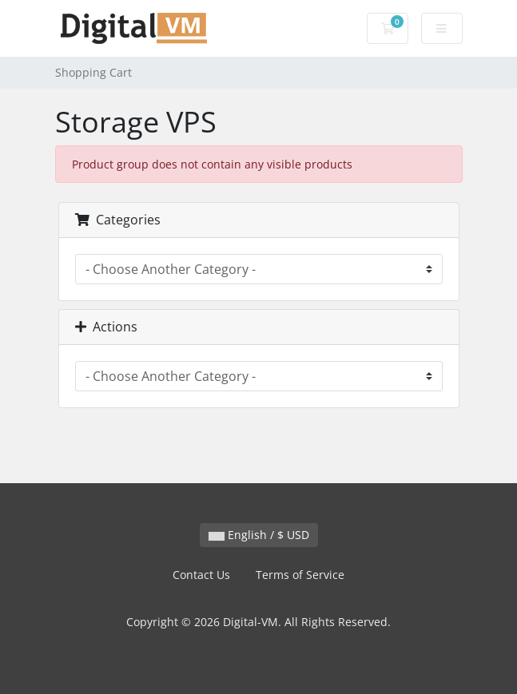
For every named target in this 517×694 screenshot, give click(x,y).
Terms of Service (300, 574)
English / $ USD (259, 534)
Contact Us (201, 574)
